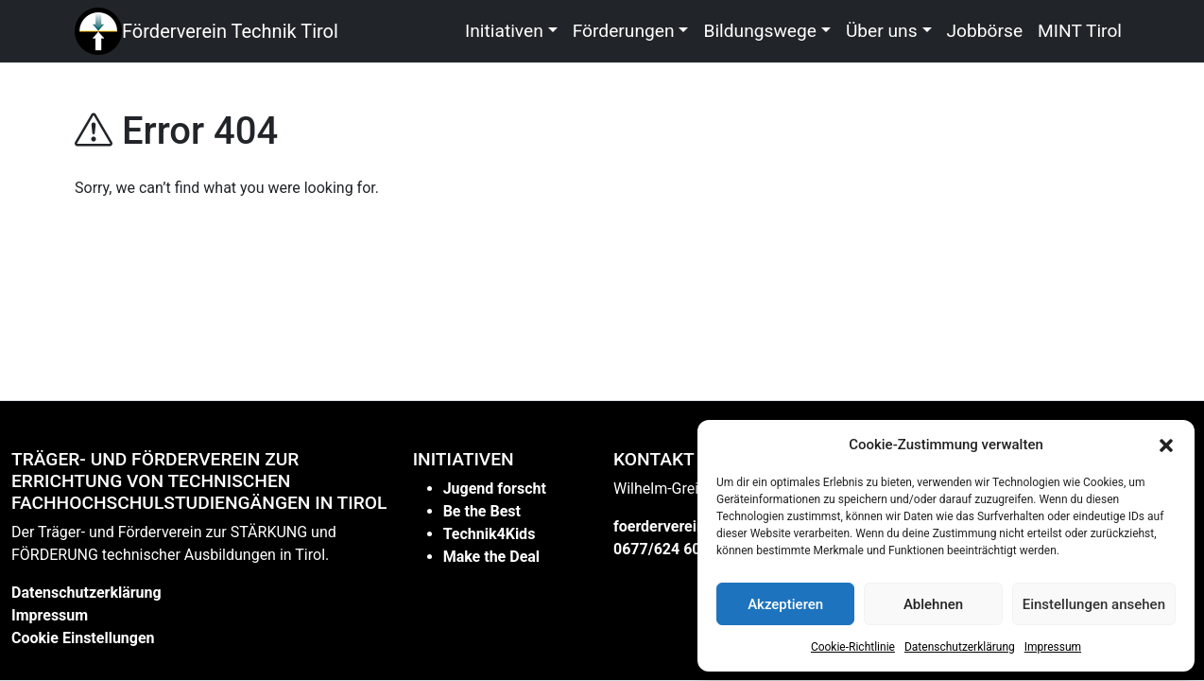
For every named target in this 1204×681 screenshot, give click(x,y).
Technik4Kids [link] (489, 534)
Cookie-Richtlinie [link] (853, 647)
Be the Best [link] (482, 511)
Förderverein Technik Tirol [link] (230, 31)
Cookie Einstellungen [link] (83, 638)
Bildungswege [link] (760, 31)
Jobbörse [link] (985, 31)
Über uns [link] (882, 31)
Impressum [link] (1052, 647)
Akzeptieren (785, 604)
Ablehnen (933, 604)
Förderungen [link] (624, 31)
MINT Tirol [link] (1080, 31)
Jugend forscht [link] (494, 489)
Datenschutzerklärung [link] (959, 647)
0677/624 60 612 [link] (672, 549)
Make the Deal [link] (491, 557)
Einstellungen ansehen (1094, 604)
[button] (1166, 444)
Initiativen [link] (504, 31)
